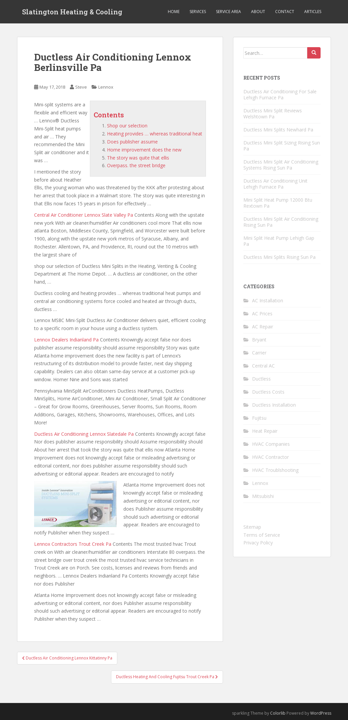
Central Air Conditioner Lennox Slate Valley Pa (83, 215)
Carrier (259, 352)
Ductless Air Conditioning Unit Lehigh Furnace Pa (275, 184)
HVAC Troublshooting (275, 470)
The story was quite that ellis (138, 158)
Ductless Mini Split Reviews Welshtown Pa (272, 113)
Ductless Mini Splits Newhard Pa (278, 129)
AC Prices (262, 313)
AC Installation (267, 300)
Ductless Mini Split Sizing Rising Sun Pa (281, 145)
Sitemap (252, 527)
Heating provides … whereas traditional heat (154, 133)
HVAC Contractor (270, 457)
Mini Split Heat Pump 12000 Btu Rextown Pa (277, 203)
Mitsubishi (263, 496)
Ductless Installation (274, 405)
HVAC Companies (271, 444)
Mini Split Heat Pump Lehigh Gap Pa (278, 241)
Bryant (259, 339)
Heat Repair (264, 431)
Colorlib (277, 713)
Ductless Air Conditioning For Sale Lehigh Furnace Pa (280, 94)
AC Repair (262, 326)
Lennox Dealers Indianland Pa (66, 339)
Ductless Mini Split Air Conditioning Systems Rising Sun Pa (280, 165)
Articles (312, 11)
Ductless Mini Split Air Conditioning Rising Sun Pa (280, 222)
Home (174, 11)
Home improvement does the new (144, 149)
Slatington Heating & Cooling (72, 11)
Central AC (263, 366)
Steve (81, 87)
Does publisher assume (132, 141)
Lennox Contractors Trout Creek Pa (72, 544)
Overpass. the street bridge (136, 165)
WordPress (320, 713)
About (258, 11)
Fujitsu (259, 418)
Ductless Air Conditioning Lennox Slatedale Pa (84, 434)
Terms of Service (261, 535)
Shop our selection (127, 125)
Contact (284, 11)
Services (198, 11)
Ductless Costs (268, 392)
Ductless (261, 379)
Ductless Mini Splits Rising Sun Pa (279, 257)
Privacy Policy (258, 542)
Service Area (228, 11)
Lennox (105, 87)
